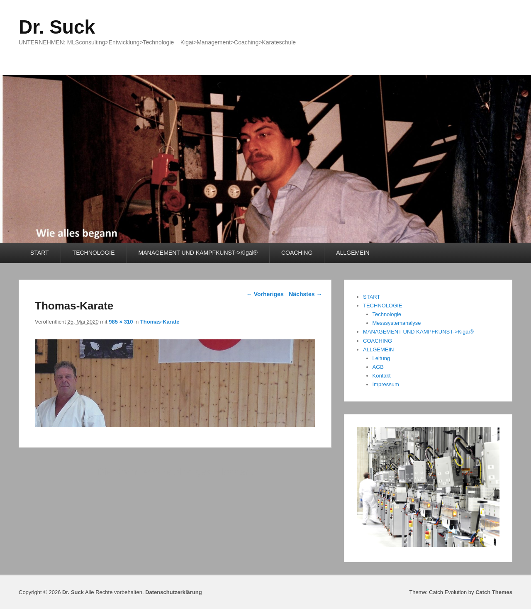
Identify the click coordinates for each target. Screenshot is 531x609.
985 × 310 (121, 322)
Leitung (381, 358)
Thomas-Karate (160, 322)
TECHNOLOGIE (94, 252)
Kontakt (382, 376)
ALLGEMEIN (352, 252)
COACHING (296, 252)
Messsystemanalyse (397, 323)
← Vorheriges (265, 294)
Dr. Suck (57, 27)
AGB (378, 367)
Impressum (386, 384)
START (39, 252)
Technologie (387, 314)
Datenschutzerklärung (173, 592)
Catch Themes (493, 592)
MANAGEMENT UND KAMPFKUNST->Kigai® (198, 252)
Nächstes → (305, 294)
